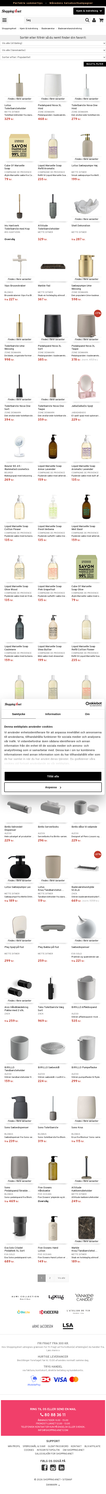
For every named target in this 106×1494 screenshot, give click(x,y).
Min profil (14, 1446)
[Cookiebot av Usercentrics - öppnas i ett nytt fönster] (85, 704)
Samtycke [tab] (18, 713)
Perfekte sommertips (28, 3)
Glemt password (58, 1446)
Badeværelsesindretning (70, 28)
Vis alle (61, 1278)
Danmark (53, 1484)
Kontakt (76, 1446)
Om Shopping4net (73, 1450)
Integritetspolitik (48, 1450)
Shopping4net (9, 28)
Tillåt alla (53, 776)
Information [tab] (53, 713)
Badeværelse (48, 28)
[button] (101, 20)
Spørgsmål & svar (34, 1446)
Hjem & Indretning (29, 28)
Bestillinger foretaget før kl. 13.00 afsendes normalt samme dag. (53, 1358)
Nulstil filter (94, 64)
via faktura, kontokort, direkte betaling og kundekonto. (53, 1368)
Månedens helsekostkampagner (71, 3)
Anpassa (53, 787)
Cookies (29, 1450)
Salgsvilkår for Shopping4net (54, 1453)
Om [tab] (87, 713)
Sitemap (67, 1479)
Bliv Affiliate (92, 1446)
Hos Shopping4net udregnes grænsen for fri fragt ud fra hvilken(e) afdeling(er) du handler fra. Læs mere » (53, 1347)
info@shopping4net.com (53, 1430)
